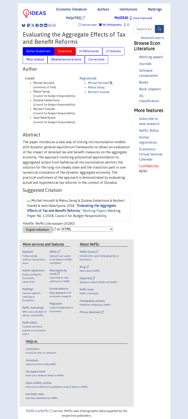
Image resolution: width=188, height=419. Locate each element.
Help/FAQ (75, 18)
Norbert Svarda (98, 92)
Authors (103, 9)
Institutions (128, 9)
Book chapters (150, 89)
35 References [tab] (89, 51)
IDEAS (30, 411)
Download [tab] (65, 51)
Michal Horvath (99, 83)
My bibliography (110, 24)
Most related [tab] (35, 59)
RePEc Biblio (149, 130)
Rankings (155, 9)
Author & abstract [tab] (38, 51)
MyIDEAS (133, 18)
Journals (145, 64)
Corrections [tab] (96, 59)
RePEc (46, 411)
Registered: (88, 78)
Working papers (151, 57)
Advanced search (152, 38)
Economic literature (71, 9)
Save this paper (89, 25)
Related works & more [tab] (66, 59)
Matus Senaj (96, 87)
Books (143, 82)
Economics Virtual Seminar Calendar (151, 154)
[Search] (159, 29)
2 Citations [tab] (113, 51)
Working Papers (95, 211)
